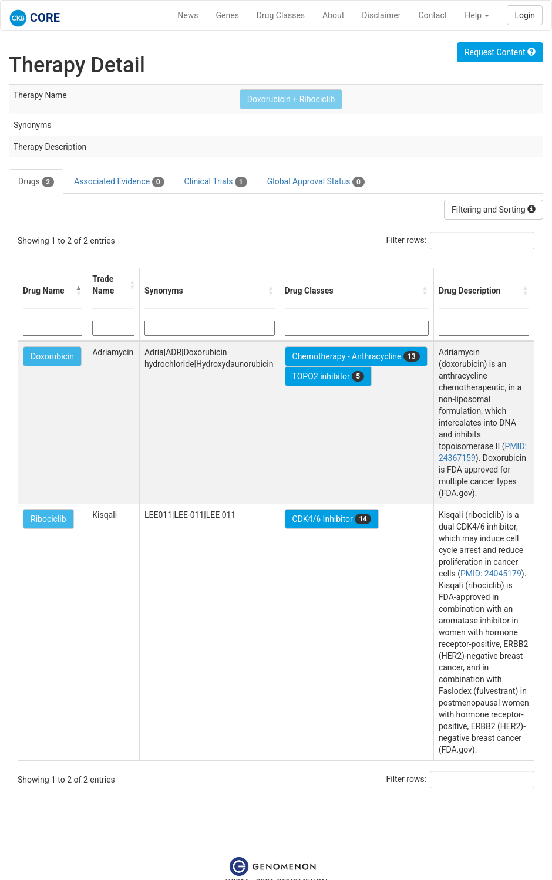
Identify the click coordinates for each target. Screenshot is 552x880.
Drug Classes (281, 15)
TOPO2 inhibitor (328, 376)
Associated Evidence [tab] (119, 182)
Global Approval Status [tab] (316, 182)
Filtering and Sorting (494, 209)
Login (524, 15)
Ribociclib (48, 519)
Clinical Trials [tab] (215, 182)
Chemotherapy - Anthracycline (356, 356)
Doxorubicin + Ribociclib (291, 99)
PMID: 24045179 (490, 573)
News (187, 15)
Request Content (500, 52)
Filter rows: (406, 240)
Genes (227, 15)
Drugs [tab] (36, 182)
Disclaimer (381, 15)
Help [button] (477, 15)
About (333, 15)
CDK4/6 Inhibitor (331, 519)
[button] (78, 290)
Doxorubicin (52, 356)
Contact (432, 15)
